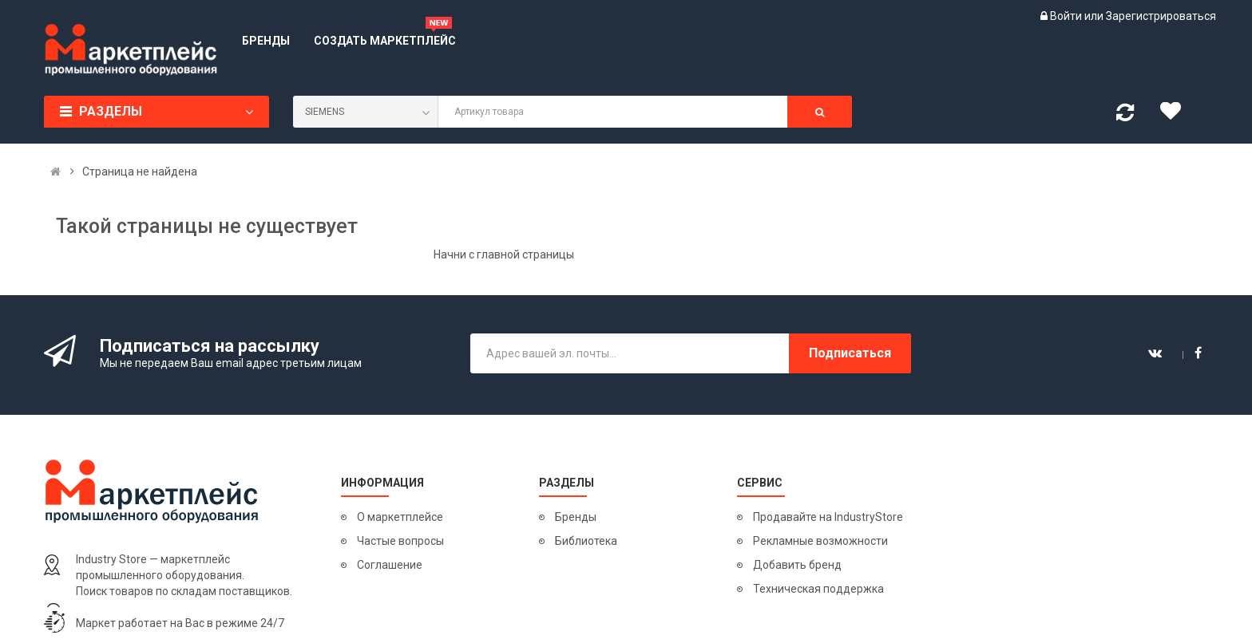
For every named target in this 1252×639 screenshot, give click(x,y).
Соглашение (389, 564)
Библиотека (586, 540)
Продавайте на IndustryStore (828, 517)
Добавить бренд (797, 564)
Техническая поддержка (818, 588)
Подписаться (850, 353)
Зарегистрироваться (1161, 16)
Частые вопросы (400, 540)
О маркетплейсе (400, 517)
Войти (1067, 16)
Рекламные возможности (820, 540)
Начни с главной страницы (504, 254)
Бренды (575, 517)
